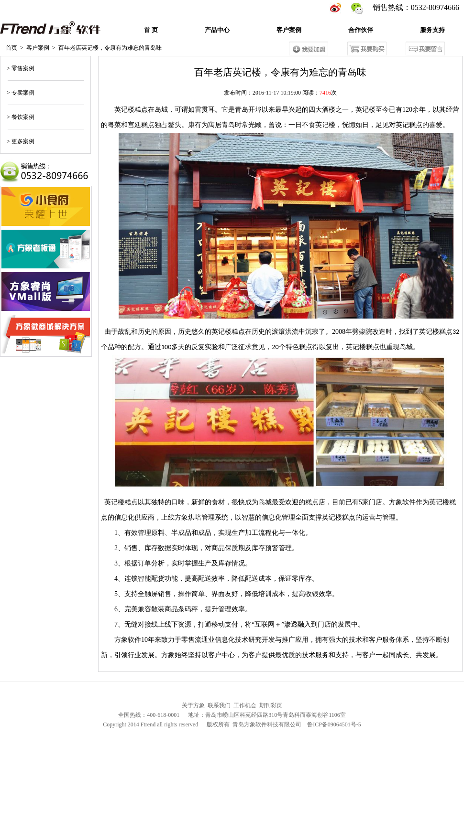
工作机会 (244, 706)
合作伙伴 (360, 31)
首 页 (151, 31)
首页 (11, 49)
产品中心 (217, 31)
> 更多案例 (19, 142)
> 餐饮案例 (19, 118)
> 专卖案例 (19, 94)
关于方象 (193, 706)
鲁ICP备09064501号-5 (334, 726)
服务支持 (432, 31)
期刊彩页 (270, 706)
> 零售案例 (19, 69)
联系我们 (219, 706)
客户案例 (288, 31)
